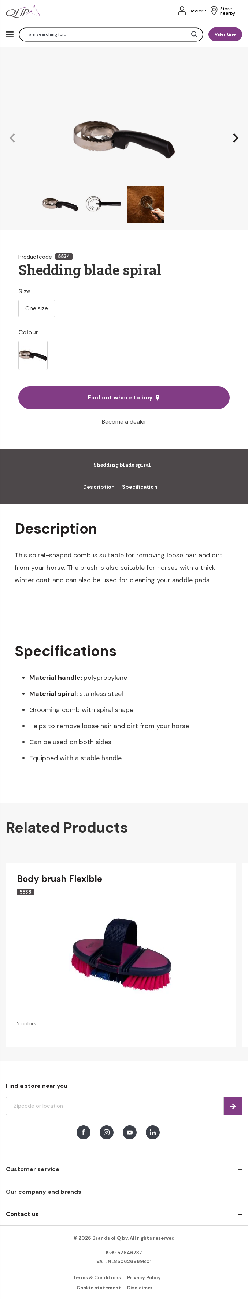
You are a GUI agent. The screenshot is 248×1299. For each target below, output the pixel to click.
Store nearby (227, 11)
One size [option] (36, 308)
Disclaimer (140, 1288)
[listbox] (124, 355)
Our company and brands (43, 1192)
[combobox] (111, 34)
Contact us (22, 1214)
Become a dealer (124, 421)
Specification (140, 487)
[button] (12, 138)
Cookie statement (99, 1288)
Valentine (225, 34)
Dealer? (197, 11)
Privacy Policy (144, 1278)
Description (99, 487)
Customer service (32, 1169)
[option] (33, 355)
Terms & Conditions (97, 1278)
